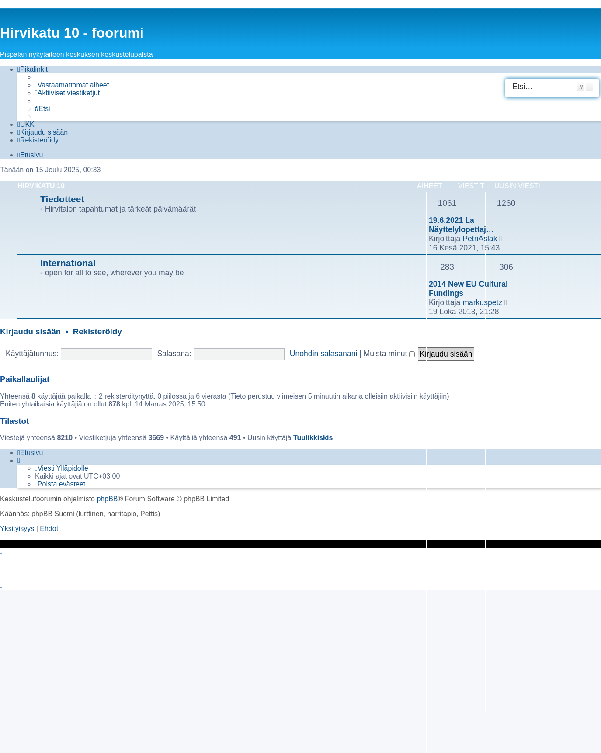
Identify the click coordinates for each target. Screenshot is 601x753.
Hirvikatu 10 (41, 186)
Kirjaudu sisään (30, 331)
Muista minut (389, 353)
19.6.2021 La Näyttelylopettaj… (461, 225)
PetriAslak (479, 238)
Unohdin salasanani (324, 353)
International (68, 263)
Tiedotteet (62, 199)
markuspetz (482, 302)
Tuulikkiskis (313, 437)
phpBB (107, 499)
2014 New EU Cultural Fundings (468, 289)
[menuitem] (72, 85)
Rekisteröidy (97, 331)
